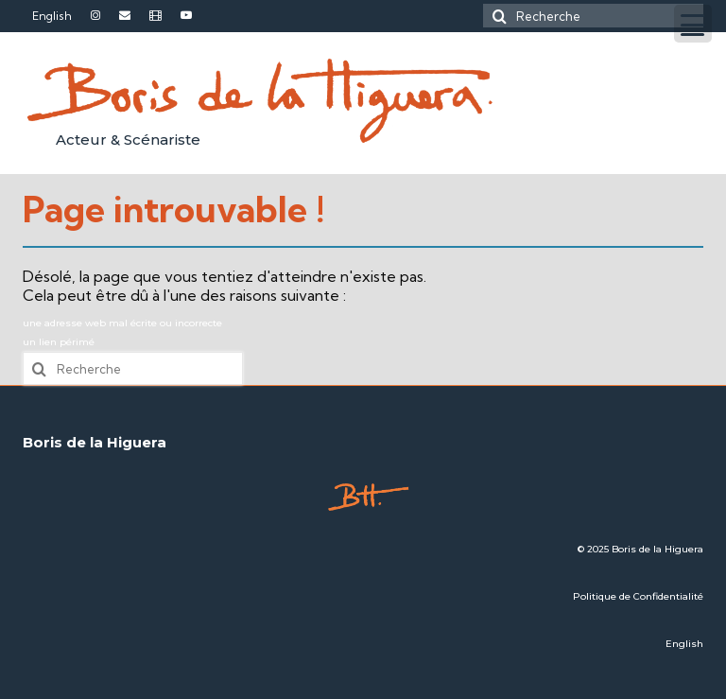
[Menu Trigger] (693, 24)
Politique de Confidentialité (638, 596)
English (684, 644)
